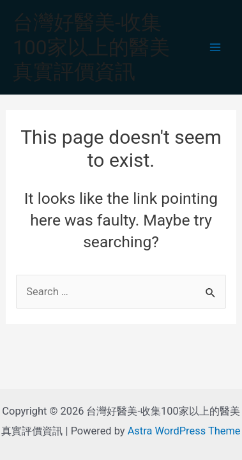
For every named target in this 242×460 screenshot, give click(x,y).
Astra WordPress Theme (184, 431)
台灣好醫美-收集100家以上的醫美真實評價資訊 (91, 47)
